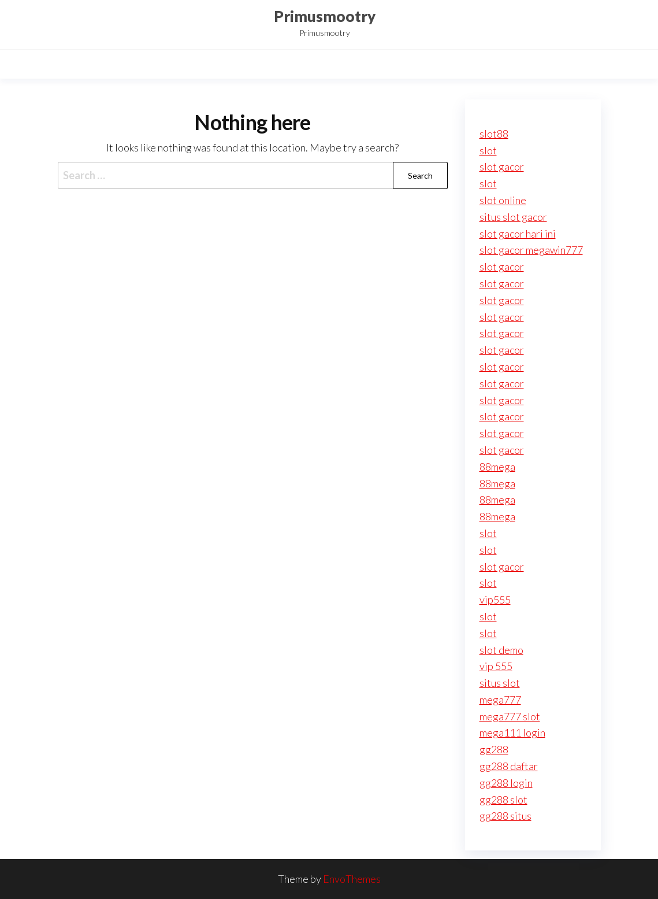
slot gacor (501, 166)
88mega (497, 466)
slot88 (493, 133)
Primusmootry (325, 16)
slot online (502, 200)
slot (488, 150)
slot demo (501, 649)
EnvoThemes (352, 878)
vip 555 (495, 666)
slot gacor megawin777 (531, 249)
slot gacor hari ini (517, 233)
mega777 (500, 699)
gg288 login (506, 782)
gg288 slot (503, 799)
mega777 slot (509, 716)
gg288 (493, 749)
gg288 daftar (508, 766)
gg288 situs (505, 815)
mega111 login (512, 732)
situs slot (499, 682)
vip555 (495, 599)
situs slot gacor (513, 216)
